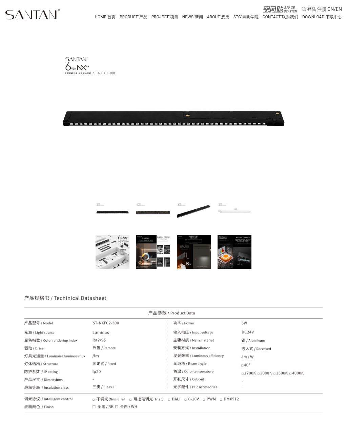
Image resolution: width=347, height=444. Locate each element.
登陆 (312, 9)
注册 (322, 9)
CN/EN (334, 9)
